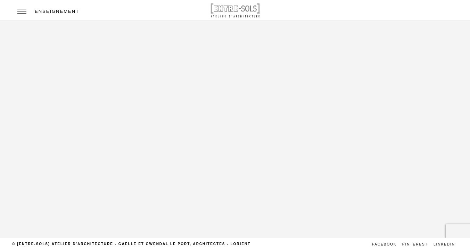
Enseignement (57, 11)
